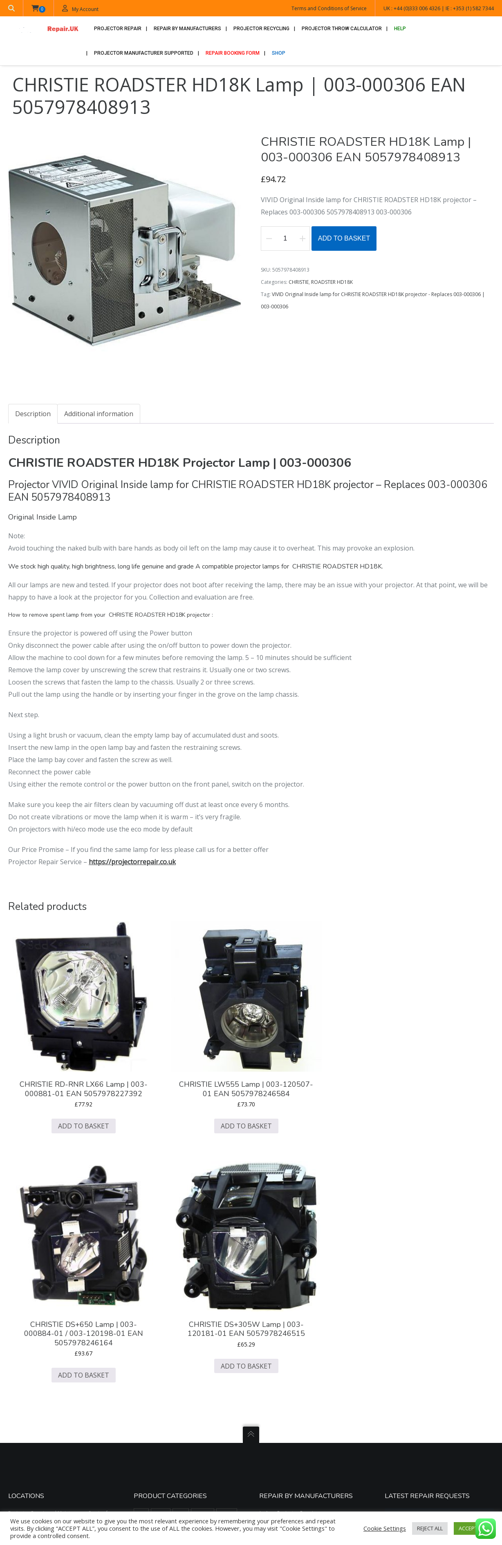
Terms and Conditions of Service (329, 8)
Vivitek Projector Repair (292, 1415)
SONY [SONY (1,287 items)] (184, 1437)
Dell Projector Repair (289, 1278)
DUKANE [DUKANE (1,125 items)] (188, 1301)
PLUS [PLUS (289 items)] (204, 1377)
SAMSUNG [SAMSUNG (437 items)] (174, 1407)
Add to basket (344, 239)
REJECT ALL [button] (430, 1528)
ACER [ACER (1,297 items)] (160, 1241)
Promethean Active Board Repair (303, 1376)
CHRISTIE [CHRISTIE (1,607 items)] (147, 1271)
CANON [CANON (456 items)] (177, 1256)
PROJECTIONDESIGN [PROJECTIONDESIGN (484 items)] (159, 1392)
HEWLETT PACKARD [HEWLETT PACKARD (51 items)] (205, 1317)
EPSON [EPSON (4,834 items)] (145, 1317)
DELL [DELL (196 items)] (143, 1286)
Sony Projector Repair (290, 1396)
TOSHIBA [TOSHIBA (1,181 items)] (210, 1437)
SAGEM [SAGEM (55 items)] (145, 1407)
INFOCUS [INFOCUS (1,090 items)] (175, 1332)
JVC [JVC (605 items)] (198, 1332)
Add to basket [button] (61, 1092)
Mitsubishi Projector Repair (296, 1337)
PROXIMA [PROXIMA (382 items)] (200, 1392)
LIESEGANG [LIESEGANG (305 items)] (205, 1347)
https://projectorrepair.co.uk (132, 862)
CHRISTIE (299, 282)
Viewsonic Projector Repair (296, 1405)
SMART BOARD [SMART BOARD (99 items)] (153, 1437)
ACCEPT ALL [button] (473, 1528)
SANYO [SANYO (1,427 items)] (202, 1407)
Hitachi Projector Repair (292, 1307)
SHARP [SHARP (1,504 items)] (177, 1422)
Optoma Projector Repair (294, 1356)
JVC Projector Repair (288, 1327)
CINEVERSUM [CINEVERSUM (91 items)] (181, 1271)
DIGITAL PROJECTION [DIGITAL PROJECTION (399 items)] (180, 1286)
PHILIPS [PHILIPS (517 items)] (180, 1377)
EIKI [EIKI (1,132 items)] (211, 1301)
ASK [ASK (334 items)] (180, 1241)
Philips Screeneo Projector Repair (304, 1366)
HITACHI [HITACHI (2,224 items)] (146, 1332)
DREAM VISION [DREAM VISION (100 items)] (153, 1301)
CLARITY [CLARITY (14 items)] (213, 1271)
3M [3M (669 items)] (141, 1241)
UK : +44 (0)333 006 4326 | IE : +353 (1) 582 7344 (438, 8)
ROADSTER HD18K (332, 282)
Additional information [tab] (98, 414)
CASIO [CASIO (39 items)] (202, 1256)
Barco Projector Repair (291, 1249)
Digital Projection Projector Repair (304, 1288)
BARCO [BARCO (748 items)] (202, 1241)
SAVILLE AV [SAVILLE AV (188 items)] (148, 1422)
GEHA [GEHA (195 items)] (169, 1317)
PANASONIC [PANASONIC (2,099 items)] (150, 1377)
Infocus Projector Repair (293, 1317)
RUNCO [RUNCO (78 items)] (229, 1392)
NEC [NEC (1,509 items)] (177, 1362)
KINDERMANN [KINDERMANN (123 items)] (152, 1347)
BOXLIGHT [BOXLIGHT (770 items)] (148, 1256)
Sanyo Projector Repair (291, 1386)
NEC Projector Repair (289, 1347)
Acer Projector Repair (290, 1239)
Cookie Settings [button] (384, 1528)
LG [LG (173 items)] (180, 1347)
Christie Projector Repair (293, 1268)
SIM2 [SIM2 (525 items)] (200, 1422)
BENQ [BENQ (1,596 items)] (227, 1241)
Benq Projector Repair (291, 1258)
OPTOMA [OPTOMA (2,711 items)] (201, 1362)
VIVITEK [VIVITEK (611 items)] (180, 1453)
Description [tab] (33, 414)
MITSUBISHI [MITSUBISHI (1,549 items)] (149, 1362)
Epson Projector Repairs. (294, 1298)
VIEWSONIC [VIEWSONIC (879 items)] (149, 1453)
